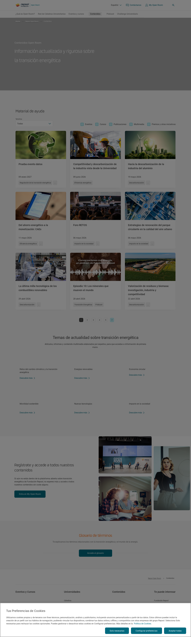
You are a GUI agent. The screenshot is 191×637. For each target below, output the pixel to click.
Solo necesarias (117, 631)
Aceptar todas (175, 631)
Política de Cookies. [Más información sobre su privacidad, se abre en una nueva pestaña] (143, 623)
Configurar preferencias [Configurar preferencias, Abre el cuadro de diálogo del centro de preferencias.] (146, 631)
